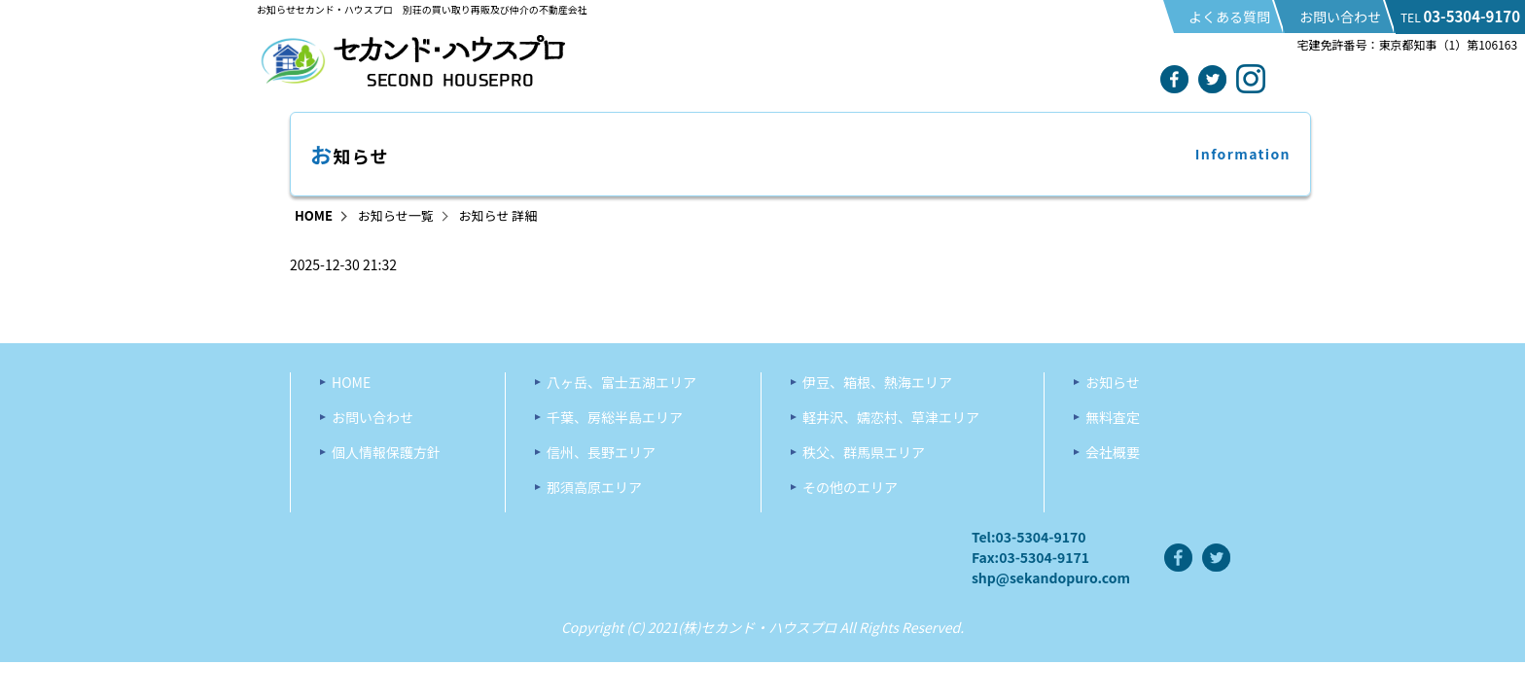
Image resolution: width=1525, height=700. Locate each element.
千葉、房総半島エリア (615, 417)
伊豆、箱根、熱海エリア (877, 382)
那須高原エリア (594, 487)
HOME (314, 215)
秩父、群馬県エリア (863, 452)
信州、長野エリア (601, 452)
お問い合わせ (1340, 16)
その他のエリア (850, 487)
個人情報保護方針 (386, 452)
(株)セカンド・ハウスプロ (757, 627)
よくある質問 (1229, 16)
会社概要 (1112, 452)
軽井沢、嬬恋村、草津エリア (890, 417)
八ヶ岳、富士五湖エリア (621, 382)
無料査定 (1112, 417)
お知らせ (1112, 382)
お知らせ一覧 (396, 215)
